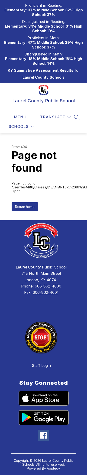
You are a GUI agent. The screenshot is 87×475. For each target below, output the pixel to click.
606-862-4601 (45, 292)
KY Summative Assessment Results (40, 70)
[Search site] (77, 117)
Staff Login (41, 365)
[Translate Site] (55, 117)
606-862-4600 (48, 286)
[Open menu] (17, 117)
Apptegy (53, 468)
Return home (25, 207)
